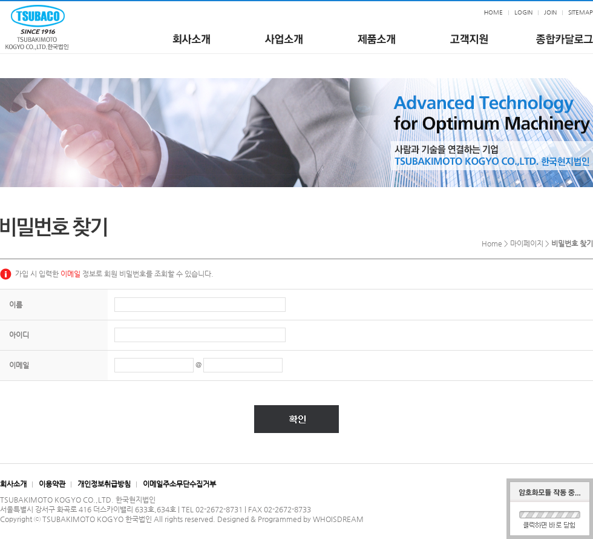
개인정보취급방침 (104, 484)
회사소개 (13, 484)
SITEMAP (580, 12)
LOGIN (523, 12)
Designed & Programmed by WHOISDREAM (290, 519)
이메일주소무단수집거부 (179, 484)
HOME (493, 12)
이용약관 (52, 484)
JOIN (550, 12)
